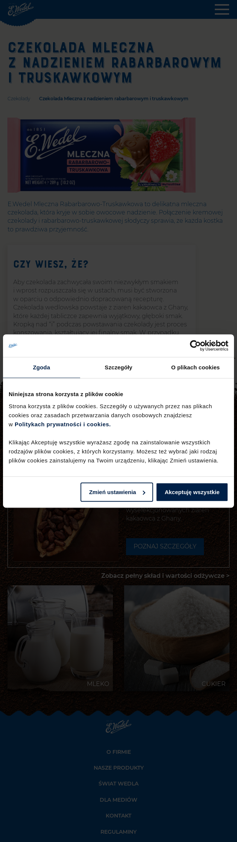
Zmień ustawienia (117, 492)
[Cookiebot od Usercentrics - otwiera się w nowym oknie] (195, 345)
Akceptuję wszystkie (192, 492)
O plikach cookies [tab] (195, 367)
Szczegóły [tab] (118, 367)
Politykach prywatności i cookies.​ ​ (63, 424)
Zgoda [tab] (41, 367)
